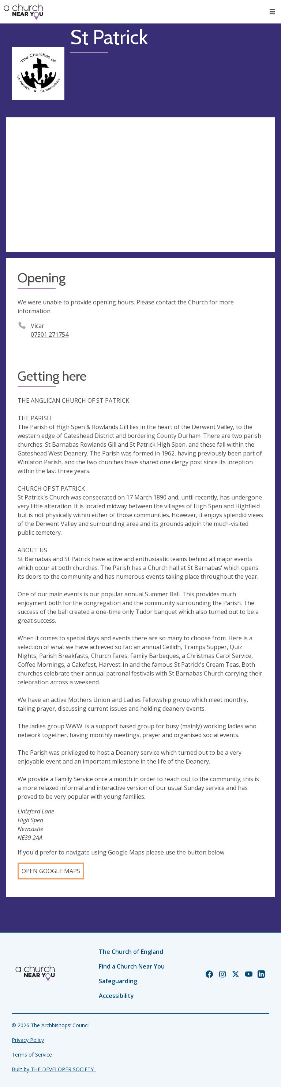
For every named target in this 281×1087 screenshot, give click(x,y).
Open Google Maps (51, 871)
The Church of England (131, 952)
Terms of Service (32, 1054)
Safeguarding (118, 981)
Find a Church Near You (132, 966)
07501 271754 (49, 334)
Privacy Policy (28, 1039)
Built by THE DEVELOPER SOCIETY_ (54, 1069)
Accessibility (116, 996)
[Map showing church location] (140, 184)
